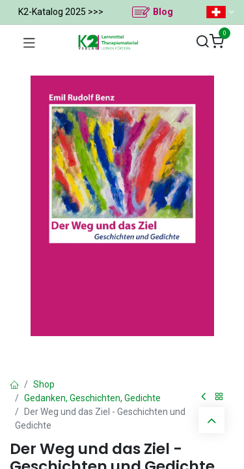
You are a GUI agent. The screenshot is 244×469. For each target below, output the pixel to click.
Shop (44, 384)
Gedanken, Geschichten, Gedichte (92, 398)
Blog (163, 12)
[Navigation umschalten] (29, 42)
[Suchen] (202, 42)
